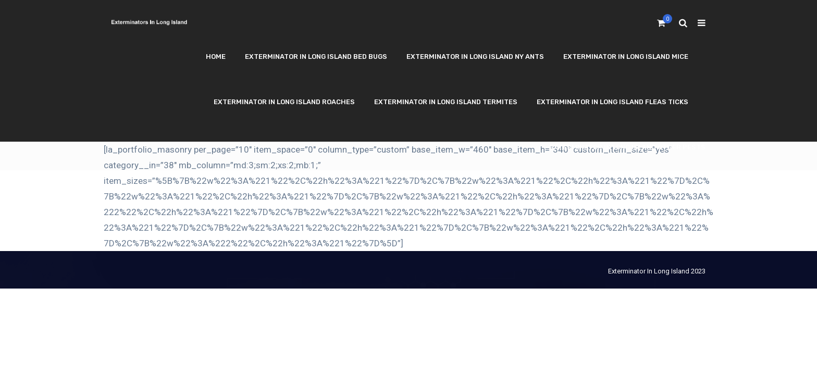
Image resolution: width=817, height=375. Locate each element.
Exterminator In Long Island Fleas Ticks (612, 102)
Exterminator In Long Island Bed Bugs (316, 56)
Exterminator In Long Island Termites (445, 102)
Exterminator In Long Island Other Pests (627, 147)
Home (216, 56)
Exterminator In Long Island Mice (625, 56)
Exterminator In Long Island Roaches (284, 102)
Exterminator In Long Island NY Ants (475, 56)
